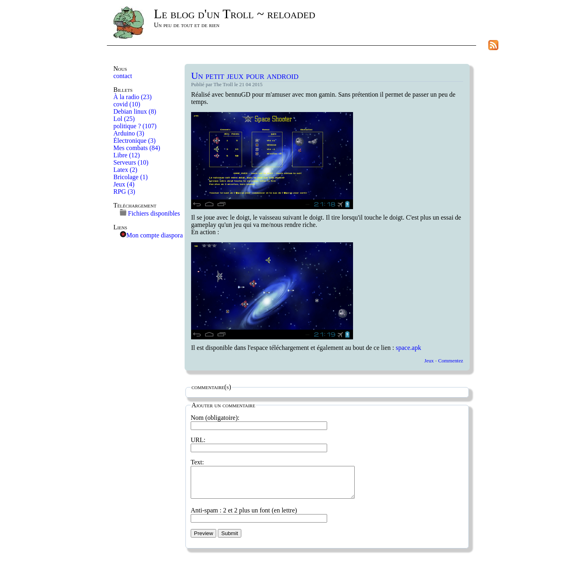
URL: (259, 443)
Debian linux (134, 111)
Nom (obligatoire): (259, 421)
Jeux (123, 184)
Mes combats (136, 147)
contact (122, 75)
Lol (124, 118)
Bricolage (130, 177)
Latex (125, 169)
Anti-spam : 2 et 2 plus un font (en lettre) (259, 520)
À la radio (132, 96)
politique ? (135, 126)
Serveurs (131, 162)
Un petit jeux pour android (244, 75)
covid (126, 104)
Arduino (128, 133)
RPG (124, 191)
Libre (126, 155)
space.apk (408, 347)
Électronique (134, 140)
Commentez (450, 361)
